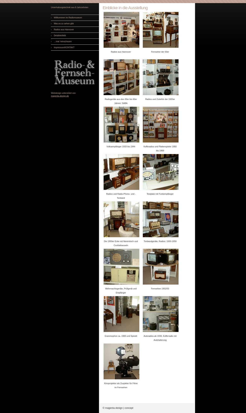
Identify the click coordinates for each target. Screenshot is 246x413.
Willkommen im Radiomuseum (68, 17)
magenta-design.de (60, 96)
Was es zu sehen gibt (64, 23)
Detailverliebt (60, 35)
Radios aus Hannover (64, 29)
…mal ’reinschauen (63, 41)
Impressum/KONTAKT (64, 47)
